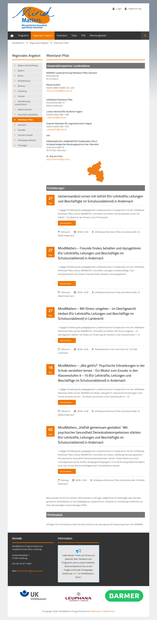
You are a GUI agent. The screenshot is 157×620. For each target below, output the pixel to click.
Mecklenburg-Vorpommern (23, 103)
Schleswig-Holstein (27, 140)
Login (119, 8)
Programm (23, 35)
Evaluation (62, 35)
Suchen (145, 35)
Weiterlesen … (66, 223)
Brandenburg (24, 80)
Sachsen (22, 129)
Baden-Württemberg (28, 65)
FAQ (83, 35)
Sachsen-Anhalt (25, 135)
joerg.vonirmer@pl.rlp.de (58, 159)
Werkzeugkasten (98, 35)
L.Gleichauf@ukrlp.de (56, 117)
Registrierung (135, 8)
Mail (75, 573)
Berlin (20, 75)
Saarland (22, 124)
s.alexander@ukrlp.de (56, 129)
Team (74, 35)
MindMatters (18, 42)
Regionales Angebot (42, 35)
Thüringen (22, 145)
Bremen (21, 85)
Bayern (21, 70)
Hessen (21, 96)
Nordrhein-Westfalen (28, 114)
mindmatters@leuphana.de (30, 570)
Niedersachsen (25, 109)
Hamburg (22, 91)
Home (13, 35)
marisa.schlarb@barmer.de (59, 90)
